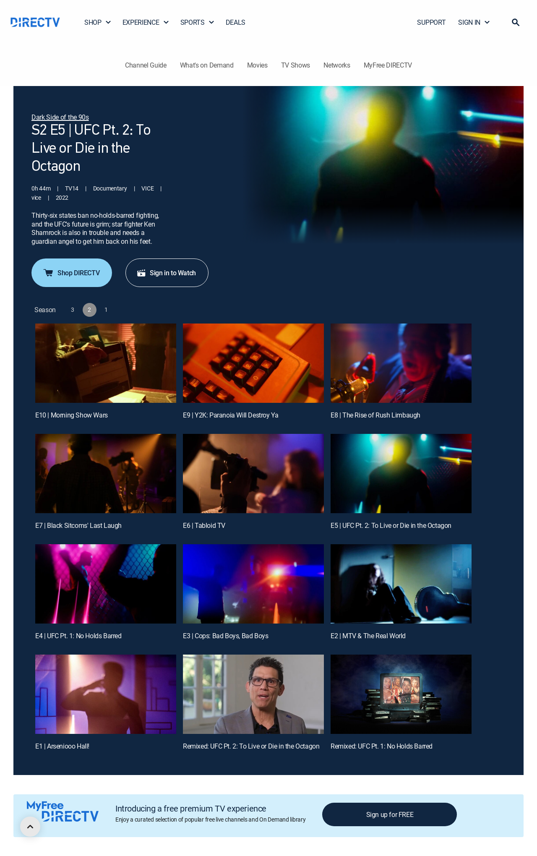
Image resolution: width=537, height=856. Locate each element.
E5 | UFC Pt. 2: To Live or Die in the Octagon (391, 525)
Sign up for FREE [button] (390, 814)
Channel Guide (146, 65)
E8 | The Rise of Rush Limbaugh (375, 415)
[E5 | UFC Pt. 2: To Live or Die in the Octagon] (401, 473)
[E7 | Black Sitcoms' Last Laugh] (105, 473)
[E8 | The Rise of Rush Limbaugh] (401, 363)
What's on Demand (207, 65)
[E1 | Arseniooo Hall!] (105, 694)
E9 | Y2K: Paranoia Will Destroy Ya (230, 415)
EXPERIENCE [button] (146, 22)
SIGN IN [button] (474, 22)
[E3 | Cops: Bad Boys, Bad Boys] (253, 584)
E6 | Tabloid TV (204, 525)
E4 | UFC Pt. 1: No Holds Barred (78, 635)
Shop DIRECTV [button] (70, 273)
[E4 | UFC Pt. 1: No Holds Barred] (105, 584)
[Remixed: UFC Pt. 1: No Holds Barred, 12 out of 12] (401, 694)
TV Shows (295, 65)
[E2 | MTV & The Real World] (401, 584)
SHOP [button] (98, 22)
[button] (515, 22)
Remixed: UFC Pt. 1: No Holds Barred (382, 746)
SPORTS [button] (197, 22)
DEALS (235, 22)
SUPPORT (431, 22)
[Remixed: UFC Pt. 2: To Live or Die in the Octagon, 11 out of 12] (253, 694)
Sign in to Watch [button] (166, 273)
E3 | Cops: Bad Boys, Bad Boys (225, 635)
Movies (257, 65)
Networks (336, 65)
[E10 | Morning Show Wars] (105, 363)
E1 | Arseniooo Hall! (62, 746)
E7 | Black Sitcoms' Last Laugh (78, 525)
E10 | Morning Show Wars (71, 415)
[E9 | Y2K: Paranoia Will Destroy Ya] (253, 363)
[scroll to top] (30, 826)
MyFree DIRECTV (388, 65)
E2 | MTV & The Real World (368, 635)
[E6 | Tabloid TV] (253, 473)
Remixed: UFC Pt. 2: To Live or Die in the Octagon (251, 746)
